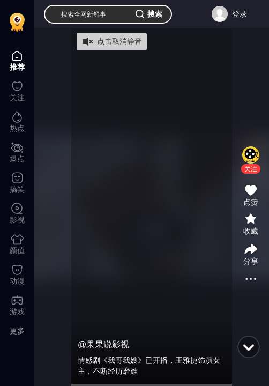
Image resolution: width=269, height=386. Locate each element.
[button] (251, 168)
